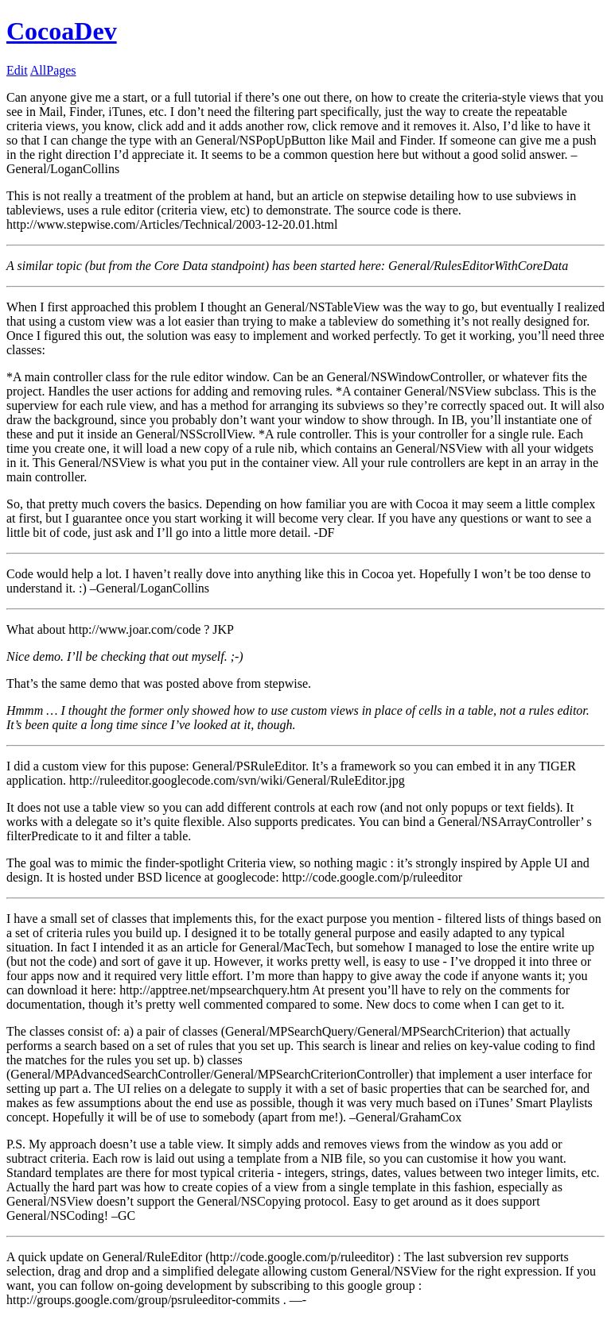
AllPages (53, 70)
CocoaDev (61, 31)
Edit (17, 70)
